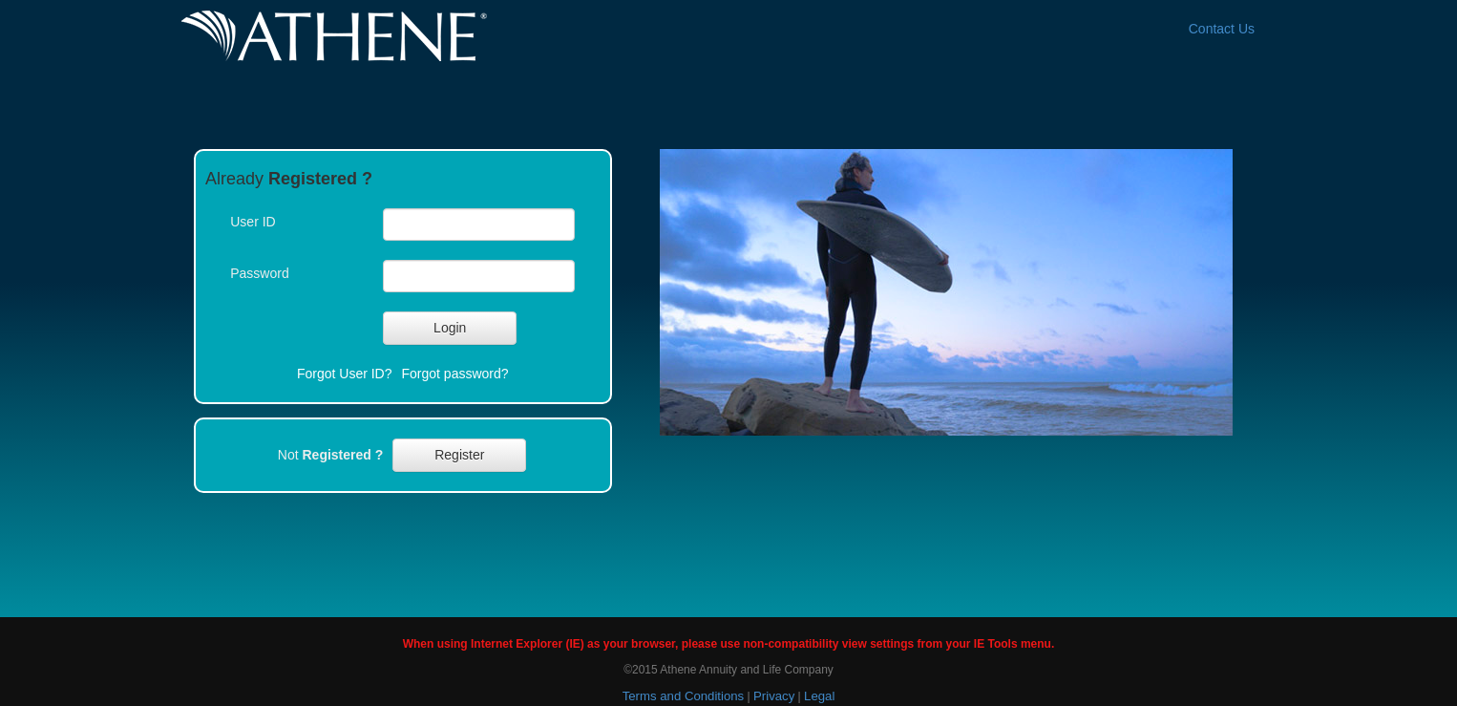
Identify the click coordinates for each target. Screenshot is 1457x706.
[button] (450, 328)
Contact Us (1222, 28)
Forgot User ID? (344, 373)
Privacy (773, 696)
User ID (252, 221)
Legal (819, 696)
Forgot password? (455, 373)
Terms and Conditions (684, 696)
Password (259, 273)
